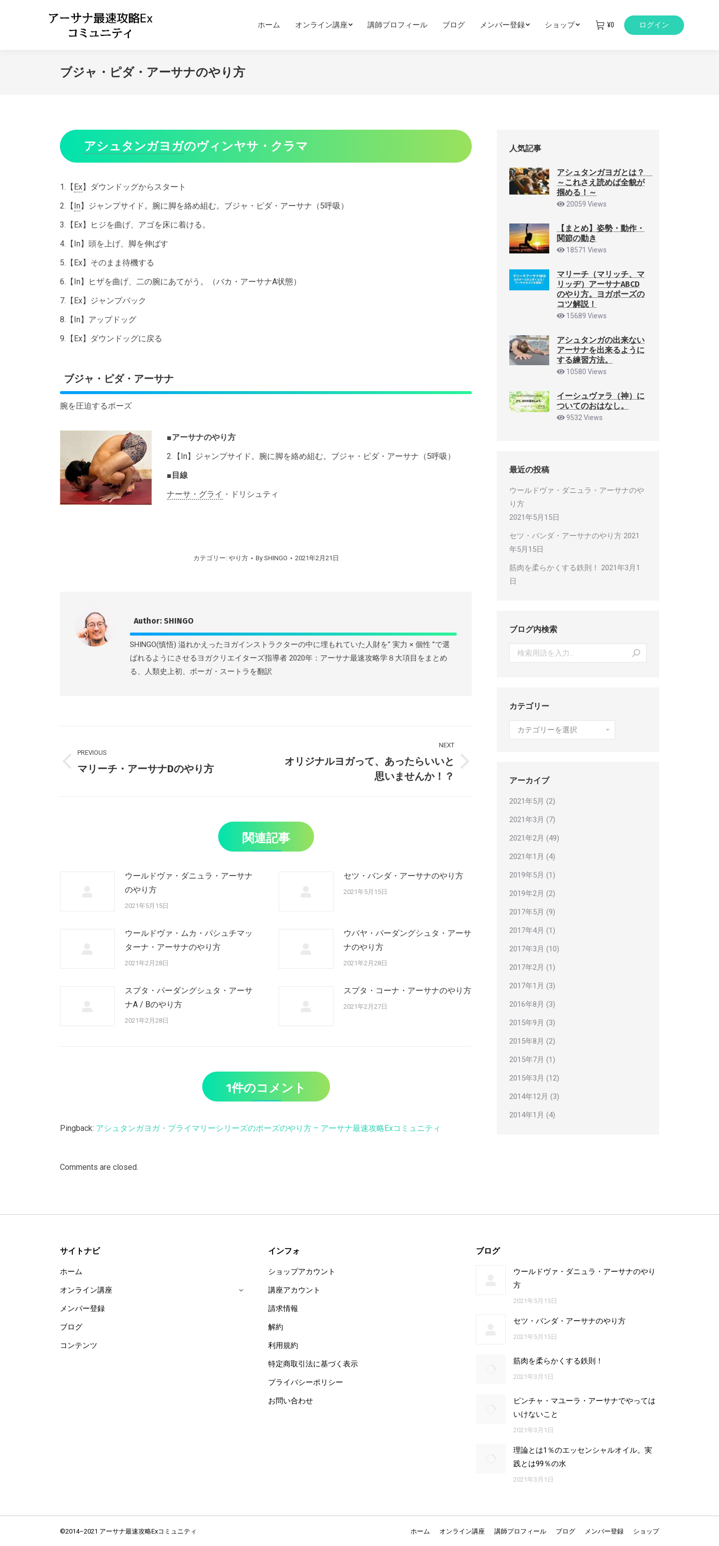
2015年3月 (526, 1078)
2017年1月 (526, 985)
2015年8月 (526, 1041)
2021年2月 (526, 838)
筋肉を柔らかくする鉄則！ (554, 567)
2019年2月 (526, 893)
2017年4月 (526, 930)
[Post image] (87, 891)
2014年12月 (528, 1096)
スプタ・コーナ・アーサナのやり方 (407, 990)
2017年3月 (526, 948)
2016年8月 (526, 1004)
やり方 (238, 558)
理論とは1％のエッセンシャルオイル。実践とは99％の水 (582, 1457)
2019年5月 (526, 875)
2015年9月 (526, 1022)
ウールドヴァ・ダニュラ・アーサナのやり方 (189, 882)
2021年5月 (526, 801)
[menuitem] (276, 25)
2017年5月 (526, 911)
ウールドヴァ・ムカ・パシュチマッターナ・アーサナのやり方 (189, 940)
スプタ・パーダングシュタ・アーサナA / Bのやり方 (189, 997)
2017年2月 (526, 967)
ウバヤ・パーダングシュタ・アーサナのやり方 (407, 940)
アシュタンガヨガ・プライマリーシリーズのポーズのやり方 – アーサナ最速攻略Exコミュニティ (268, 1128)
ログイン (654, 24)
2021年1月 (526, 856)
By (272, 558)
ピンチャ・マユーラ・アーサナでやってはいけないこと (584, 1407)
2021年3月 (526, 819)
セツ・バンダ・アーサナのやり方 (403, 876)
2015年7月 (526, 1059)
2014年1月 (526, 1114)
